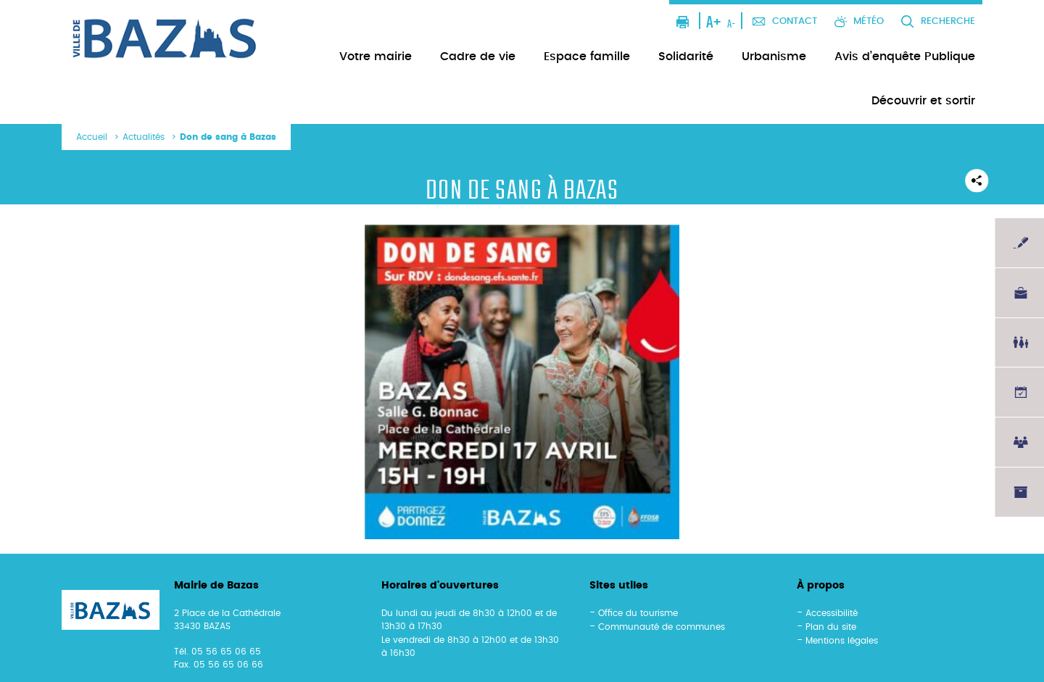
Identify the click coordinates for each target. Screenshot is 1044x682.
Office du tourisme (638, 613)
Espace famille (587, 56)
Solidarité (685, 56)
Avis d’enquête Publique (904, 56)
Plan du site (830, 627)
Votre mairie (375, 56)
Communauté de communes (661, 627)
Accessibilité (831, 613)
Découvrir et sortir (923, 101)
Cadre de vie (477, 56)
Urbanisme (774, 56)
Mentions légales (841, 640)
